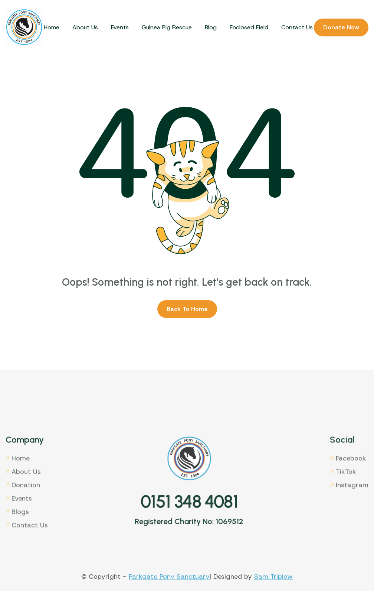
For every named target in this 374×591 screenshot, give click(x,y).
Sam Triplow (273, 576)
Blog (211, 27)
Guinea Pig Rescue (167, 27)
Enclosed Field (249, 27)
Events (120, 27)
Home (51, 27)
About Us (85, 27)
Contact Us (297, 27)
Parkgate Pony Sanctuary (169, 576)
